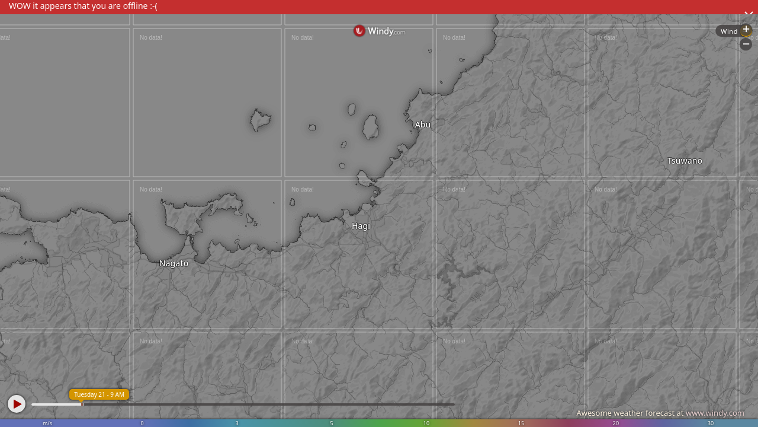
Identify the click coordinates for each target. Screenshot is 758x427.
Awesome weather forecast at (660, 412)
